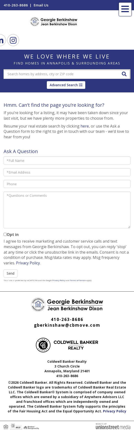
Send (10, 273)
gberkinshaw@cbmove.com (67, 325)
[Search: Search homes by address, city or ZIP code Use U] (61, 74)
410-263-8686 (16, 5)
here (84, 126)
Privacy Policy (28, 263)
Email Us (41, 5)
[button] (124, 73)
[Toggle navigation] (125, 9)
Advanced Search (64, 85)
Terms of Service (78, 280)
